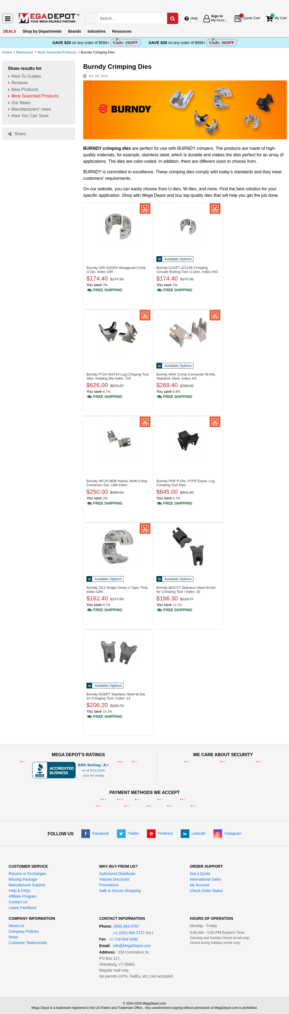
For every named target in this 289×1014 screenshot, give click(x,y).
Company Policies (24, 931)
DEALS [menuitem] (9, 31)
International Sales (205, 879)
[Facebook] (95, 833)
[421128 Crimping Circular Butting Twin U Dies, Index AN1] (188, 226)
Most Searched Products (35, 96)
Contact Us (18, 902)
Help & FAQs (20, 890)
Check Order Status (206, 890)
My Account (199, 885)
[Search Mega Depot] (137, 18)
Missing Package (23, 879)
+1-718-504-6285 (123, 939)
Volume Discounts (114, 879)
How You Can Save (30, 115)
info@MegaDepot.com (132, 946)
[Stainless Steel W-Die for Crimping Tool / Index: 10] (188, 546)
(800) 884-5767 (126, 926)
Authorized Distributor (117, 873)
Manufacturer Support (27, 885)
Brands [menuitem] (74, 31)
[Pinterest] (160, 833)
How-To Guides (26, 76)
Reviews (19, 82)
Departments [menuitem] (42, 31)
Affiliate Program (22, 896)
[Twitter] (128, 833)
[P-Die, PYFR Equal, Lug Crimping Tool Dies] (188, 440)
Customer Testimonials (28, 943)
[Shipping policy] (104, 290)
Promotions (108, 885)
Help (194, 18)
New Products (24, 89)
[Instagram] (227, 833)
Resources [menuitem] (122, 31)
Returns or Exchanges (27, 873)
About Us (16, 926)
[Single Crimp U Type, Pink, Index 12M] (118, 546)
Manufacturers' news (31, 109)
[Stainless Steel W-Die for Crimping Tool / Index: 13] (118, 653)
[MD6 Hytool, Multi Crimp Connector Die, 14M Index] (118, 440)
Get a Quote (200, 873)
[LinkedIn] (193, 833)
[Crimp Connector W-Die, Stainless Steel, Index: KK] (188, 333)
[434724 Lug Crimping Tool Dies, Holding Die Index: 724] (118, 333)
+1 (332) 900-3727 (129, 933)
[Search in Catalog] (172, 18)
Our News (21, 102)
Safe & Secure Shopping (119, 890)
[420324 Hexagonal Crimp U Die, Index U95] (118, 226)
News (13, 937)
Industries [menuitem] (97, 31)
